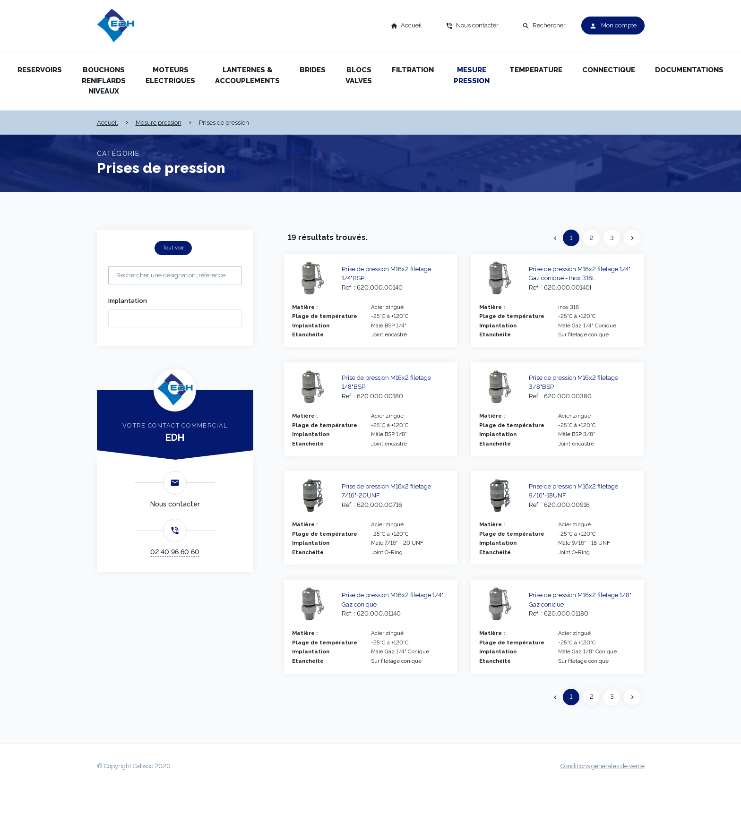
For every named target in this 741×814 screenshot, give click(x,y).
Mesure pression (472, 75)
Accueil (107, 122)
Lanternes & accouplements (247, 75)
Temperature (535, 70)
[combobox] (175, 318)
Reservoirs (39, 70)
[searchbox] (125, 317)
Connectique (608, 70)
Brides (313, 70)
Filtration (413, 70)
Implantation (127, 300)
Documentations (689, 70)
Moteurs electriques (170, 75)
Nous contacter (175, 504)
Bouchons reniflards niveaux (104, 80)
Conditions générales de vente (602, 766)
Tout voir (173, 247)
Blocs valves (358, 75)
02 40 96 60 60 (174, 552)
